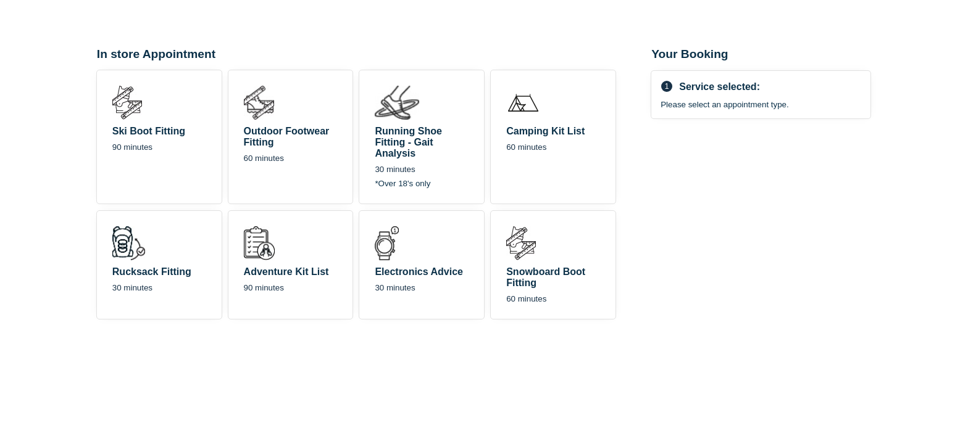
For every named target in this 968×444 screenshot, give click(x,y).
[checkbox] (159, 137)
